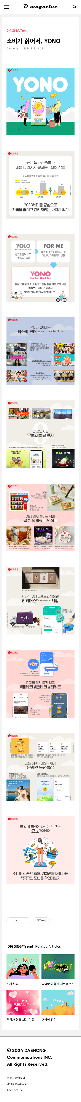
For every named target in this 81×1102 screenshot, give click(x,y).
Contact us (14, 1090)
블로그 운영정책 (16, 1078)
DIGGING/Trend (17, 30)
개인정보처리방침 (17, 1084)
